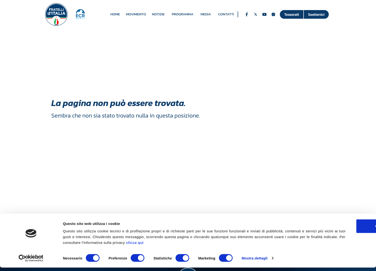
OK (336, 229)
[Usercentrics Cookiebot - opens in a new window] (31, 261)
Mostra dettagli (255, 261)
